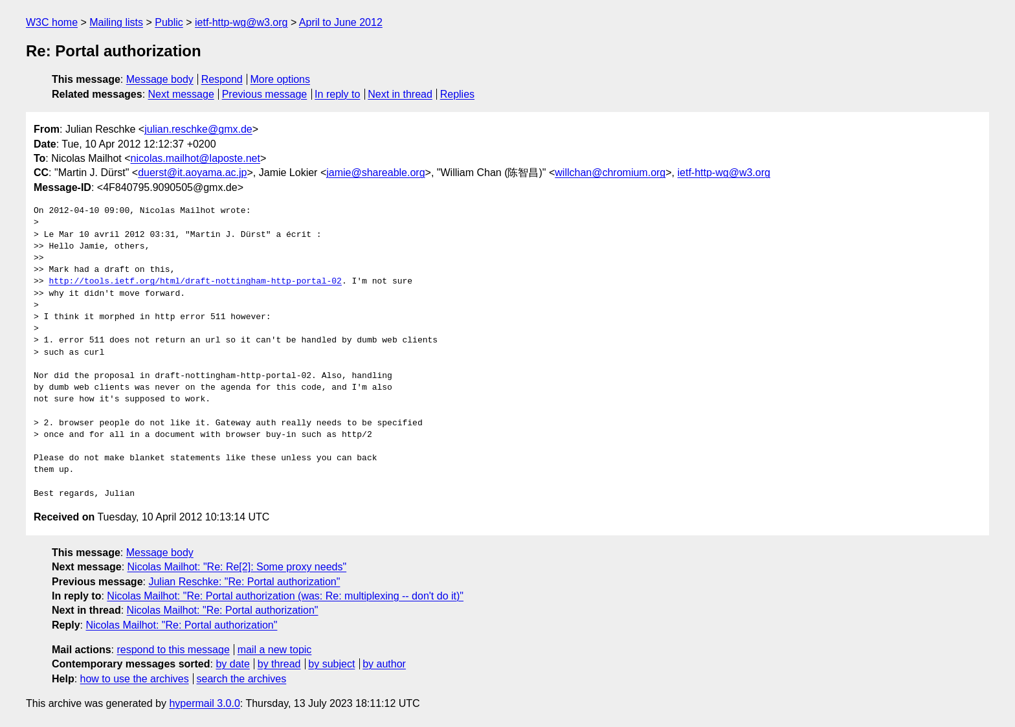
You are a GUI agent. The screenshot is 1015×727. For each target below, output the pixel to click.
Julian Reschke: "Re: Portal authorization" (244, 581)
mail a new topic (275, 649)
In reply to (337, 94)
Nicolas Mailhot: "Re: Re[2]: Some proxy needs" (237, 566)
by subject (331, 663)
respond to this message (173, 649)
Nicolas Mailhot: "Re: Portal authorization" (222, 610)
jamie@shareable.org (375, 172)
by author (384, 663)
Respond (222, 79)
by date (232, 663)
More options (281, 79)
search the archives (242, 678)
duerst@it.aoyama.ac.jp (192, 172)
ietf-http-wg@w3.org (241, 22)
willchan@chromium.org (610, 172)
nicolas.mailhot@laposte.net (195, 158)
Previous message (264, 94)
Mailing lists (116, 22)
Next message (181, 94)
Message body (160, 79)
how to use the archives (134, 678)
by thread (279, 663)
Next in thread (400, 94)
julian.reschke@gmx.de (198, 129)
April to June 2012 (341, 22)
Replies (457, 94)
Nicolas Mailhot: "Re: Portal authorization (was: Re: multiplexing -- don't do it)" (285, 595)
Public (169, 22)
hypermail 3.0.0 (204, 703)
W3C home (52, 22)
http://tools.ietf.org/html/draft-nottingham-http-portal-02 (195, 281)
